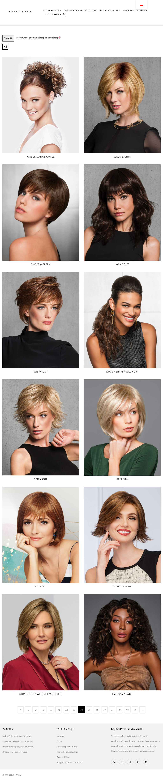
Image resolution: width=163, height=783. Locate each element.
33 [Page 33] (74, 709)
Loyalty (40, 586)
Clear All (8, 38)
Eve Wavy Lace (122, 694)
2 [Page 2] (35, 709)
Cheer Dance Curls (40, 156)
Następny (142, 709)
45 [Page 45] (127, 709)
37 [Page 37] (104, 709)
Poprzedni (20, 709)
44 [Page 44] (119, 709)
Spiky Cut (40, 479)
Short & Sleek (40, 264)
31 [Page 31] (58, 709)
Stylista (122, 479)
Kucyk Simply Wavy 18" (122, 371)
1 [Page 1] (28, 709)
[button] (64, 14)
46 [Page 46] (135, 709)
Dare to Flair (122, 586)
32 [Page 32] (66, 709)
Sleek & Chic (122, 156)
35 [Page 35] (89, 709)
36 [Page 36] (97, 709)
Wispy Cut (41, 371)
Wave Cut (122, 264)
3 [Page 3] (43, 709)
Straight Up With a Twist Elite (40, 694)
